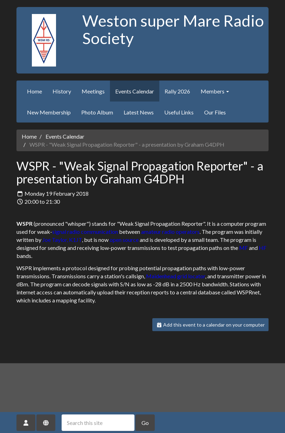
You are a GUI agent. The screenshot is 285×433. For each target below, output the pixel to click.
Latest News (139, 112)
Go (145, 422)
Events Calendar (134, 91)
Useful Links (179, 112)
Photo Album (97, 112)
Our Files (215, 112)
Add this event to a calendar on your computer (210, 325)
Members (215, 91)
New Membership (49, 112)
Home (34, 91)
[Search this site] (98, 422)
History (62, 91)
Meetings (93, 91)
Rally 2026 (177, 91)
